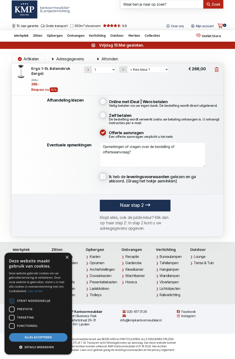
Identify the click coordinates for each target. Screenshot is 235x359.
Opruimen (97, 263)
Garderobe (133, 263)
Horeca (131, 282)
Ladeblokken (99, 288)
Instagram (186, 316)
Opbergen (55, 36)
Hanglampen (169, 269)
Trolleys (95, 295)
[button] (38, 347)
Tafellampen (168, 263)
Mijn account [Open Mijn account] (202, 26)
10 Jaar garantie (25, 26)
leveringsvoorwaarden (129, 350)
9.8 (115, 26)
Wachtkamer (135, 275)
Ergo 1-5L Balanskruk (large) (50, 71)
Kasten (95, 256)
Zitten (37, 36)
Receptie (132, 256)
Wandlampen (169, 275)
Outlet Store (208, 36)
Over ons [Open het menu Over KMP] (175, 26)
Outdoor (117, 36)
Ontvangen (75, 36)
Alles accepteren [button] (38, 337)
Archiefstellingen (102, 269)
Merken (134, 36)
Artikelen (28, 59)
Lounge (199, 256)
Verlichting (97, 36)
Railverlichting (169, 295)
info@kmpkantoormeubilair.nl (141, 318)
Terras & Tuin (204, 263)
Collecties (152, 36)
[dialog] (38, 303)
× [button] (67, 257)
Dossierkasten (100, 275)
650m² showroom (85, 26)
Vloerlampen (169, 282)
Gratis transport (54, 26)
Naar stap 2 (135, 205)
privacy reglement (163, 350)
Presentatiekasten (103, 282)
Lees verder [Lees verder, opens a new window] (35, 291)
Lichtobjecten (169, 288)
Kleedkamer (134, 269)
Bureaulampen (170, 256)
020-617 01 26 (134, 312)
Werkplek (21, 36)
